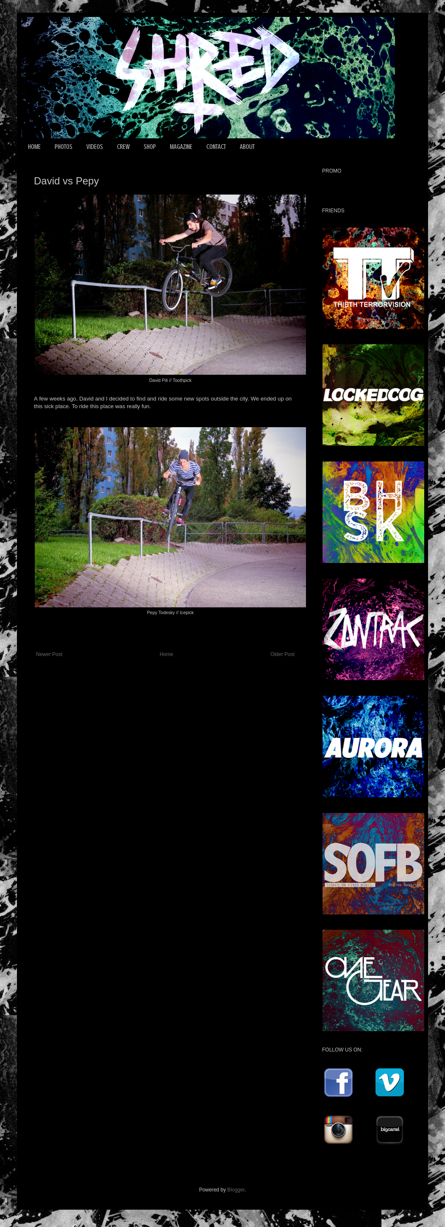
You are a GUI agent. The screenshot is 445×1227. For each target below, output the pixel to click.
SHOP (150, 147)
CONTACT (216, 147)
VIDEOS (94, 147)
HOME (34, 147)
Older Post (282, 654)
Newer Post (49, 654)
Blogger (236, 1190)
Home (166, 654)
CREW (123, 147)
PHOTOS (63, 147)
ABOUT (247, 147)
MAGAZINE (181, 147)
